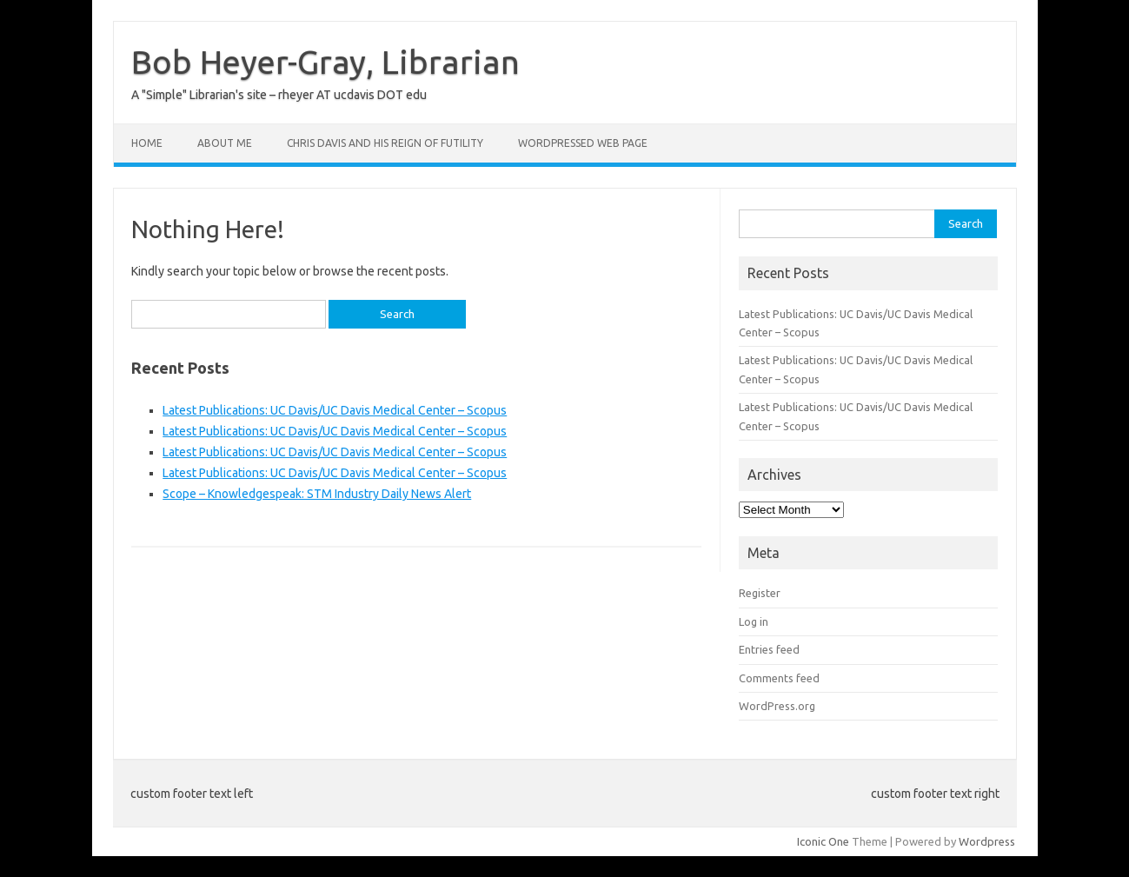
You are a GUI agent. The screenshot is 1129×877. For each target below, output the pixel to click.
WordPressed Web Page (583, 143)
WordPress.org (777, 706)
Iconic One (823, 841)
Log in (753, 621)
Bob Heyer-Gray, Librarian (325, 61)
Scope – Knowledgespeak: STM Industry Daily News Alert (317, 494)
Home (147, 143)
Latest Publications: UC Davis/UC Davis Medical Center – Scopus (335, 410)
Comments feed (779, 678)
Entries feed (769, 649)
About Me (224, 143)
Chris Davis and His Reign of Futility (385, 143)
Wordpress (987, 841)
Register (759, 593)
